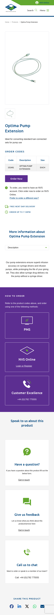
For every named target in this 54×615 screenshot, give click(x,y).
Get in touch (24, 480)
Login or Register (24, 366)
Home (7, 22)
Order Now (16, 178)
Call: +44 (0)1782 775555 (27, 577)
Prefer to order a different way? (24, 198)
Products (15, 22)
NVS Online (42, 2)
